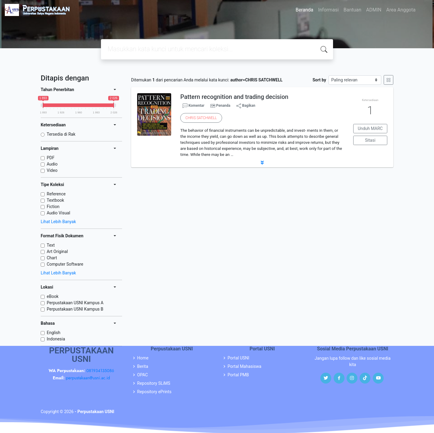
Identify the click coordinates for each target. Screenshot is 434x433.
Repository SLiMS (153, 383)
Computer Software (65, 264)
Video (52, 170)
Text (51, 245)
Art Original (57, 251)
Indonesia (56, 339)
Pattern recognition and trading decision (234, 96)
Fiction (53, 206)
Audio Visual (58, 212)
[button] (262, 162)
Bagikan (245, 105)
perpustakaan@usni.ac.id (88, 378)
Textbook (55, 200)
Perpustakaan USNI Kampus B (75, 309)
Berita (142, 366)
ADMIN (374, 10)
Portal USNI (238, 358)
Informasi (328, 10)
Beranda (304, 10)
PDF (51, 157)
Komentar (193, 105)
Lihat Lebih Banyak (58, 221)
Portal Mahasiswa (244, 366)
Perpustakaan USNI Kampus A (75, 302)
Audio (52, 164)
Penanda (223, 105)
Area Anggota (401, 10)
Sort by (319, 79)
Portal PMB (238, 375)
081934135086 (100, 371)
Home (143, 358)
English (53, 332)
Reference (56, 193)
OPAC (142, 375)
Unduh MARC (370, 128)
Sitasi (370, 140)
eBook (52, 296)
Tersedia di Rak (61, 134)
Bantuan (352, 10)
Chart (52, 257)
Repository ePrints (154, 392)
